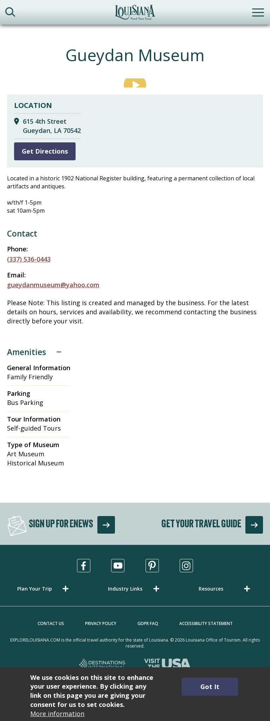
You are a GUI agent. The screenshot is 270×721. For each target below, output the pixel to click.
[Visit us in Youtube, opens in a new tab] (117, 565)
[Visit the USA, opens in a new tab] (167, 664)
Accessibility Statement (206, 623)
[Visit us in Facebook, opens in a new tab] (83, 565)
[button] (44, 588)
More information (57, 713)
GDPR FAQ (147, 623)
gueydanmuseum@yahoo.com (53, 285)
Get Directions (45, 151)
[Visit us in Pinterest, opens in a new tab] (152, 565)
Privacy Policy (100, 623)
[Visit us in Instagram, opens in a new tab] (186, 565)
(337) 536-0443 (29, 259)
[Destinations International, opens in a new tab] (102, 664)
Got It (209, 686)
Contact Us (51, 623)
